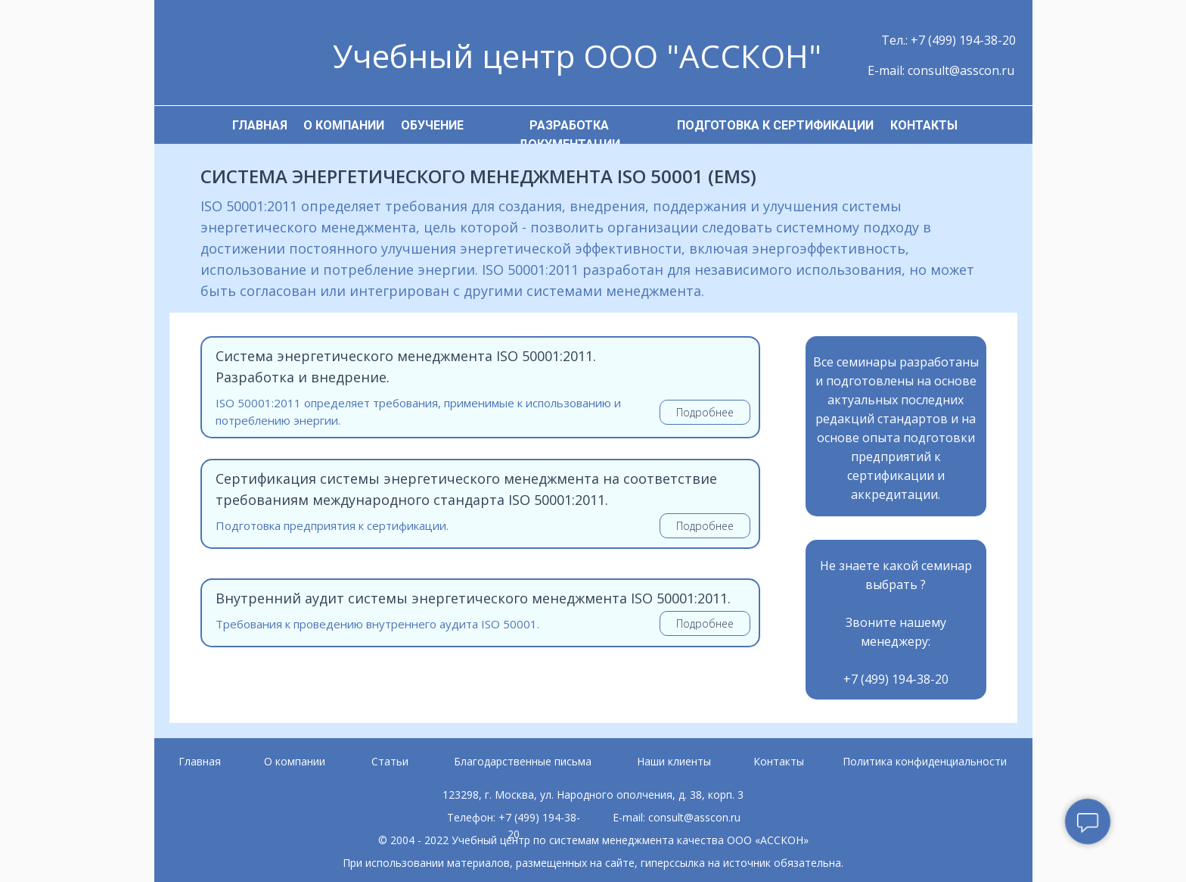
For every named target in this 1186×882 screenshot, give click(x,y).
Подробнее (705, 412)
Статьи (389, 761)
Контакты (778, 761)
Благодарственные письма (522, 761)
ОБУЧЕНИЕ (432, 125)
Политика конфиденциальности (925, 761)
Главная (200, 761)
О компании (294, 761)
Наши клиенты (674, 761)
